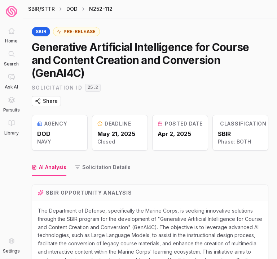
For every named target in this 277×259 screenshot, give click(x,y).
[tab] (49, 167)
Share (46, 101)
